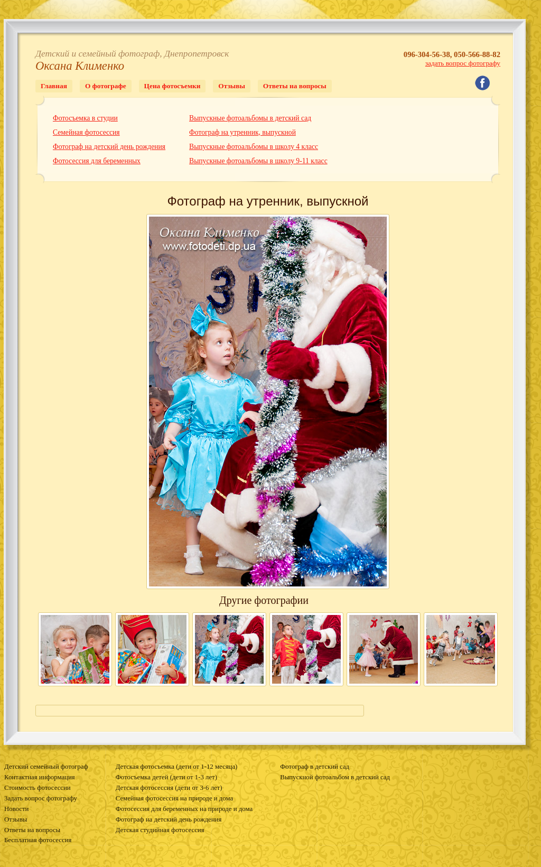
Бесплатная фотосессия (37, 840)
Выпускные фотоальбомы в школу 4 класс (253, 147)
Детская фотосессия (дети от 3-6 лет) (169, 787)
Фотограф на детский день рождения (109, 147)
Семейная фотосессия (86, 132)
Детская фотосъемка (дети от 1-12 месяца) (177, 766)
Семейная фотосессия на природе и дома (174, 798)
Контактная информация (39, 777)
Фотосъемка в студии (85, 118)
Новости (16, 809)
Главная (54, 86)
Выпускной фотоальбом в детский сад (335, 777)
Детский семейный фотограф (46, 766)
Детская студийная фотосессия (160, 830)
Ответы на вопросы (295, 86)
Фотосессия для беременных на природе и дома (184, 809)
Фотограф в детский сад (314, 766)
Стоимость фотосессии (37, 787)
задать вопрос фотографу (462, 63)
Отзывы (231, 86)
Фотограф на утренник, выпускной (242, 132)
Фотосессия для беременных (97, 161)
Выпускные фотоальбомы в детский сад (250, 118)
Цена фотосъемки (172, 86)
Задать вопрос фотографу (40, 798)
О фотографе (105, 86)
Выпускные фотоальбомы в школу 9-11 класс (258, 161)
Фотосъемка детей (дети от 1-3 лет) (166, 777)
